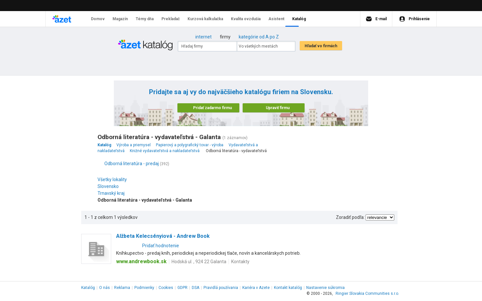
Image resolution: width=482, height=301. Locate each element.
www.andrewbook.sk (141, 261)
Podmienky (144, 287)
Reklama (122, 287)
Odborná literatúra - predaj (131, 163)
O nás (104, 287)
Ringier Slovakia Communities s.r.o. (367, 293)
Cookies (165, 287)
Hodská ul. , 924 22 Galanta (199, 261)
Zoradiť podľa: (350, 217)
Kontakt (288, 287)
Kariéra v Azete (256, 287)
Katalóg (88, 287)
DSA (195, 287)
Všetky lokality (112, 179)
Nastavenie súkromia (325, 287)
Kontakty (240, 261)
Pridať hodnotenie (160, 245)
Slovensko (110, 186)
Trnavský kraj (113, 193)
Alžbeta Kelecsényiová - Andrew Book (163, 236)
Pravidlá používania (220, 287)
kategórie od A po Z (259, 36)
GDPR (182, 287)
